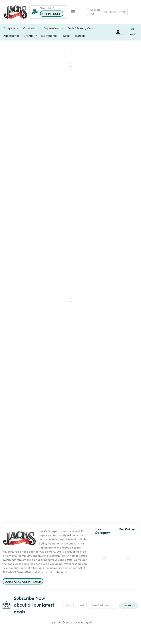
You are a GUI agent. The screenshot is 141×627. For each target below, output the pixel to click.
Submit (129, 605)
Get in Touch (51, 14)
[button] (73, 12)
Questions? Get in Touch (23, 582)
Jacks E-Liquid (82, 622)
